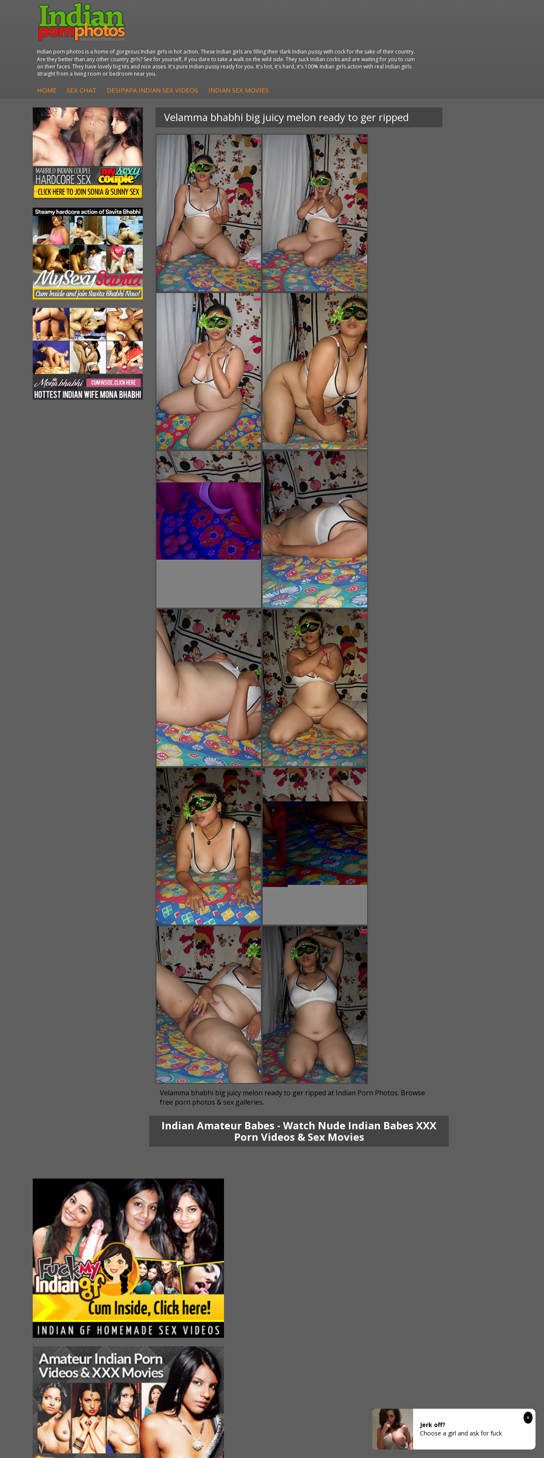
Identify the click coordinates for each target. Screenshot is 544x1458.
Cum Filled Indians (394, 1173)
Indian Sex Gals (310, 1190)
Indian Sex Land (390, 1199)
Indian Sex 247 (389, 1190)
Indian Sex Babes (313, 1199)
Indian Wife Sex (469, 1190)
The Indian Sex (468, 1156)
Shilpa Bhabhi (69, 1207)
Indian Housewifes (156, 1199)
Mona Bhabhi (69, 1156)
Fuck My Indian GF (235, 1190)
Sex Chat (208, 45)
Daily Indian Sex (469, 1182)
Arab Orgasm (387, 1156)
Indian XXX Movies (473, 1207)
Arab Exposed (150, 1173)
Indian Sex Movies (365, 45)
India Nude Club (390, 1182)
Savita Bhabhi (70, 1182)
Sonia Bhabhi (69, 1165)
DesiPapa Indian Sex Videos (279, 45)
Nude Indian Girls (312, 1207)
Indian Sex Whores (314, 1173)
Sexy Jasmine (69, 1173)
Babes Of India (389, 1165)
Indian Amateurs (232, 1199)
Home (173, 45)
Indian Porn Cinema (300, 1160)
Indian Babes (228, 1207)
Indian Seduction (312, 1182)
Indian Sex (145, 1182)
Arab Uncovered (232, 1216)
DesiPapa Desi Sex (157, 1190)
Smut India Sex (468, 1199)
